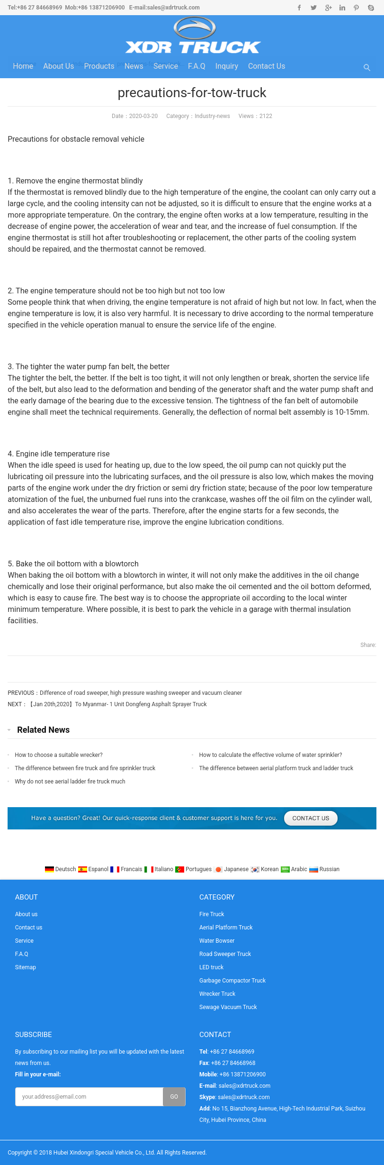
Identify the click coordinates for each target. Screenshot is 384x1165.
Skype (370, 7)
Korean (265, 869)
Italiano (159, 869)
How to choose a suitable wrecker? (59, 755)
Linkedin (342, 7)
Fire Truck (211, 914)
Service (165, 66)
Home (23, 66)
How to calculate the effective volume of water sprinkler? (270, 755)
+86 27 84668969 (39, 7)
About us (58, 66)
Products (99, 66)
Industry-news (212, 116)
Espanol (94, 869)
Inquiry (226, 66)
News (134, 66)
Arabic (294, 869)
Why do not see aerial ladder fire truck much (70, 781)
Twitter (314, 7)
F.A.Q (196, 66)
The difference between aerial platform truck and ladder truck (276, 768)
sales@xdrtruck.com (173, 7)
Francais (126, 869)
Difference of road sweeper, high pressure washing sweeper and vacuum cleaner (141, 693)
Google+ (328, 7)
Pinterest (356, 7)
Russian (324, 869)
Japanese (231, 869)
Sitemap (25, 967)
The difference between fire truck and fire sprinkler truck (85, 768)
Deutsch (61, 869)
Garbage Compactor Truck (232, 980)
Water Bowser (216, 940)
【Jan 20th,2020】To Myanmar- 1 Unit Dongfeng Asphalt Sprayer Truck (116, 704)
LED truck (211, 967)
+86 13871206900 (101, 7)
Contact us (267, 66)
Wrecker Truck (217, 994)
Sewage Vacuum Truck (228, 1007)
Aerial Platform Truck (226, 927)
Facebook (299, 7)
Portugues (194, 869)
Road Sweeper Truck (225, 954)
